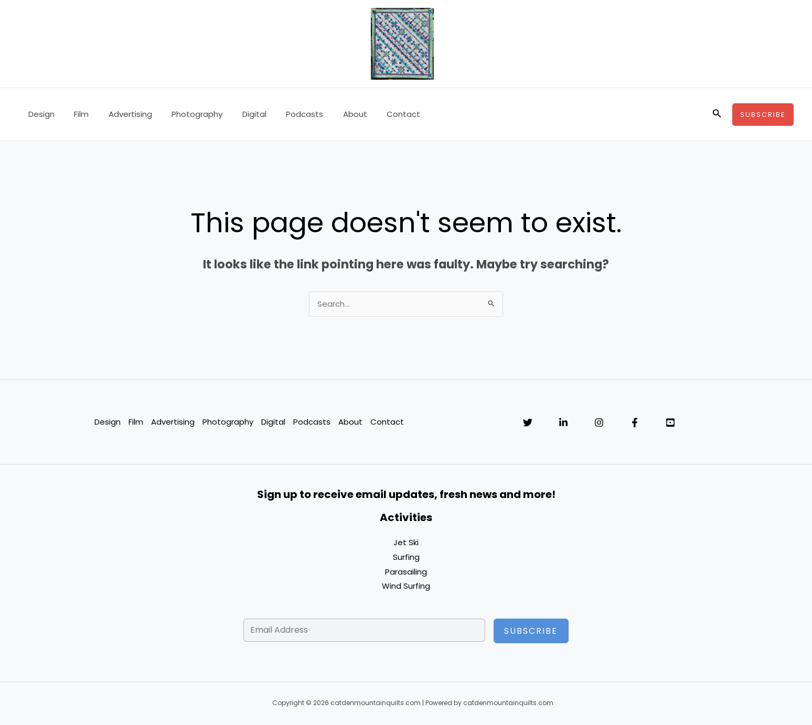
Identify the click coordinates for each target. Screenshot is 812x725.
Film (75, 114)
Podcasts (283, 114)
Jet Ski (406, 542)
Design (39, 114)
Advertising (120, 114)
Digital (237, 114)
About (329, 114)
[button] (717, 114)
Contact (374, 114)
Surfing (406, 557)
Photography (183, 114)
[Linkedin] (563, 423)
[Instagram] (599, 423)
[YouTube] (670, 423)
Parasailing (406, 572)
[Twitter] (527, 423)
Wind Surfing (406, 586)
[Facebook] (634, 423)
